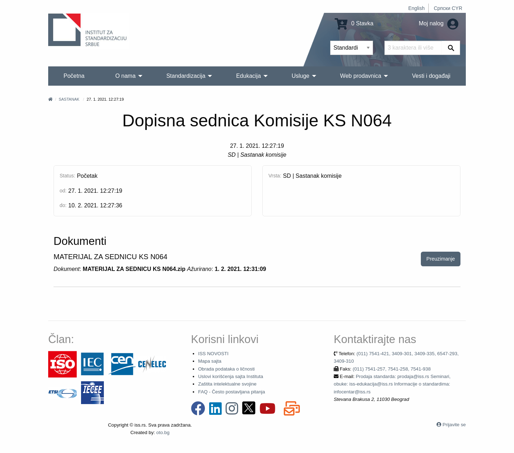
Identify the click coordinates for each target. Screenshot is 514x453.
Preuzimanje (441, 259)
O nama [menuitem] (125, 76)
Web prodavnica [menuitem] (360, 76)
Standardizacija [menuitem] (185, 76)
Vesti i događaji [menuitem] (431, 76)
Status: (67, 175)
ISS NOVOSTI (213, 353)
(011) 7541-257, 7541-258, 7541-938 (392, 369)
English (416, 8)
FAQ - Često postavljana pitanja (231, 391)
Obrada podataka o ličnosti (226, 369)
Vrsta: (274, 175)
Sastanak (69, 99)
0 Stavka (354, 23)
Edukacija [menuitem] (248, 76)
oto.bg (163, 432)
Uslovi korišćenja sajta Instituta (230, 376)
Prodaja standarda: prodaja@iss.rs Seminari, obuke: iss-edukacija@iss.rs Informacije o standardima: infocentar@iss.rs (392, 384)
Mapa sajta (209, 361)
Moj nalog (438, 23)
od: (63, 190)
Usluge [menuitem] (300, 76)
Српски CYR (448, 8)
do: (63, 205)
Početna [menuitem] (74, 76)
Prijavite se (454, 424)
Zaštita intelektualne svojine (227, 384)
